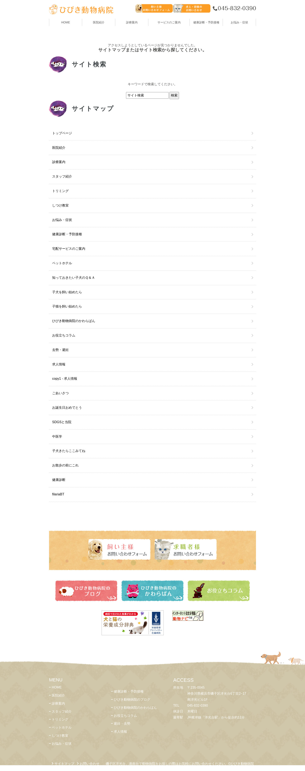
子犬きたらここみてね (68, 451)
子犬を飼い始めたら (67, 292)
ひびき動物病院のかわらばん (73, 321)
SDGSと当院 (61, 422)
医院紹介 (58, 147)
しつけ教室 (60, 205)
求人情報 (58, 364)
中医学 (57, 436)
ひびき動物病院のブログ (132, 699)
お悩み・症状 (62, 220)
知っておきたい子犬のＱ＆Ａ (73, 277)
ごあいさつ (60, 393)
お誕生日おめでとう (67, 407)
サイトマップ (64, 763)
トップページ (62, 133)
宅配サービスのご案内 (68, 248)
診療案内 (132, 22)
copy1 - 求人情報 (64, 378)
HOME (65, 22)
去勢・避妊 (60, 350)
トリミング (60, 191)
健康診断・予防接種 (67, 234)
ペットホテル (62, 263)
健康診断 (58, 480)
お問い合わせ (90, 763)
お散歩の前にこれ (65, 465)
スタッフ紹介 (62, 176)
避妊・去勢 (122, 723)
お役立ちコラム (63, 335)
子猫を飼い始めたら (67, 306)
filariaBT (58, 494)
